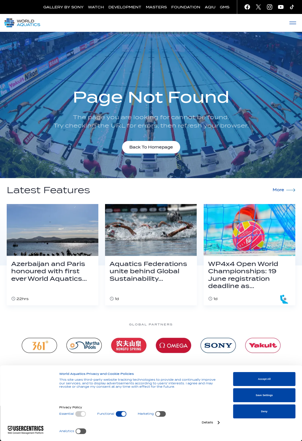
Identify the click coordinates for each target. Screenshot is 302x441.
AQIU (210, 7)
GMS (224, 7)
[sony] (218, 345)
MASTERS (156, 7)
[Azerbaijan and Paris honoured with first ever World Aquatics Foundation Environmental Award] (52, 254)
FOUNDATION (185, 7)
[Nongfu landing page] (128, 345)
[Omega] (173, 345)
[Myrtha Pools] (84, 345)
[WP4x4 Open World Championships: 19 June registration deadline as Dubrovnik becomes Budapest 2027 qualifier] (249, 254)
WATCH (96, 7)
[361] (39, 345)
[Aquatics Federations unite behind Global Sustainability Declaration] (151, 254)
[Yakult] (262, 345)
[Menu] (293, 23)
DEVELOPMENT (124, 7)
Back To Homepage (151, 147)
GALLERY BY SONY (63, 7)
